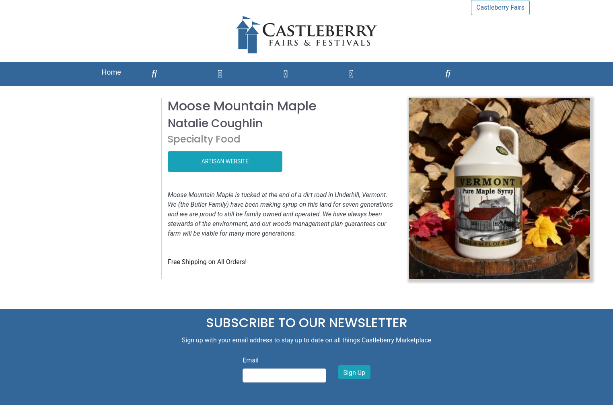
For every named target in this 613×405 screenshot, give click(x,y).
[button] (422, 188)
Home (111, 72)
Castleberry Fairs (500, 7)
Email (251, 360)
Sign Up (355, 373)
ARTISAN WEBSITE (225, 161)
